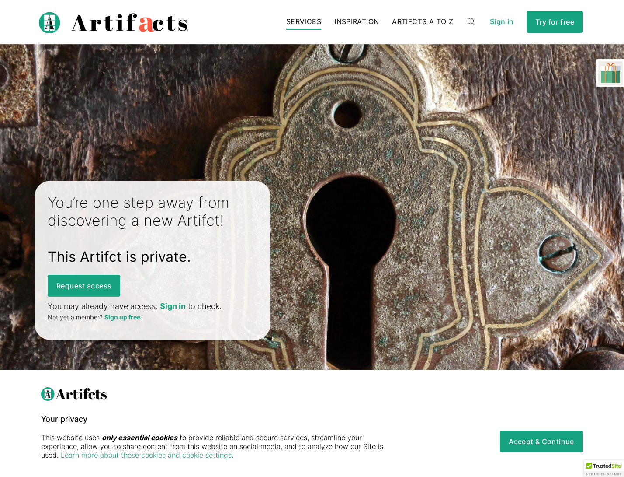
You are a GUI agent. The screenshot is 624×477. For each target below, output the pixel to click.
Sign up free (122, 317)
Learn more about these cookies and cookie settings (146, 455)
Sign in (501, 22)
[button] (604, 468)
